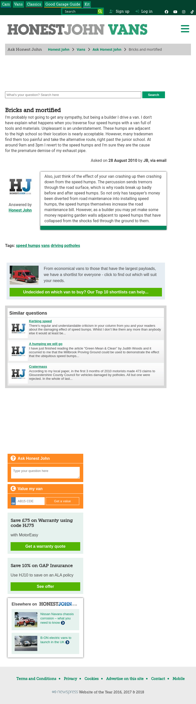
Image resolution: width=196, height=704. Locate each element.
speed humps (28, 245)
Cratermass (38, 366)
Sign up (119, 11)
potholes (72, 245)
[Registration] (28, 501)
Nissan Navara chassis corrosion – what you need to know (57, 618)
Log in (144, 11)
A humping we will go (45, 344)
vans (45, 245)
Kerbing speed (40, 321)
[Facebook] (166, 11)
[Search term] (82, 11)
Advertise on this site (125, 679)
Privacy (70, 679)
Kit (87, 4)
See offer (45, 586)
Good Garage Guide (62, 4)
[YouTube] (175, 11)
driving (57, 245)
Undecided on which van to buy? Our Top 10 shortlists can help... (86, 292)
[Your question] (45, 473)
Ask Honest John (107, 49)
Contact (158, 679)
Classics (34, 4)
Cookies (92, 679)
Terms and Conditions (36, 679)
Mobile (179, 679)
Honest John (58, 49)
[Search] (100, 11)
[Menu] (185, 29)
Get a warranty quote (45, 546)
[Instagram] (183, 11)
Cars (6, 4)
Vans (18, 4)
